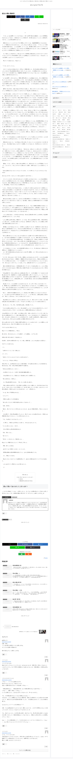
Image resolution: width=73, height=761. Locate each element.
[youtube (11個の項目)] (64, 118)
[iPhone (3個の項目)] (63, 124)
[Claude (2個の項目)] (64, 129)
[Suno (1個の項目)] (62, 141)
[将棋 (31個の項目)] (60, 114)
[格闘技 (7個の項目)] (54, 122)
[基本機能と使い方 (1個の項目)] (61, 133)
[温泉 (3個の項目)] (59, 126)
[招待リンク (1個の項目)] (55, 141)
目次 (23, 471)
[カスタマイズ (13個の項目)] (59, 118)
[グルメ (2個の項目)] (59, 128)
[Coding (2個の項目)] (69, 129)
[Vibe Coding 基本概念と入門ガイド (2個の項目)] (64, 131)
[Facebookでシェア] (17, 16)
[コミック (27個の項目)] (54, 116)
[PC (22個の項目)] (66, 116)
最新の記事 (15, 494)
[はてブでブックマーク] (25, 16)
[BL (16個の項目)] (70, 116)
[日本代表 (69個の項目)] (61, 112)
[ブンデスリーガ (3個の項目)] (64, 126)
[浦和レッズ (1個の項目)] (68, 139)
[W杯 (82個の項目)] (69, 110)
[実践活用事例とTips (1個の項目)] (61, 137)
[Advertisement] (25, 24)
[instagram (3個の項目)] (55, 126)
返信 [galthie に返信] (46, 654)
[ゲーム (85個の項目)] (65, 110)
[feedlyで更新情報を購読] (24, 551)
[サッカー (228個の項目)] (54, 110)
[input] (62, 29)
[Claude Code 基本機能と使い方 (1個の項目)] (58, 147)
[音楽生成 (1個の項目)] (68, 141)
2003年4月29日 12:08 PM (6, 677)
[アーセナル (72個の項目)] (55, 112)
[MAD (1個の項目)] (69, 145)
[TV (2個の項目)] (59, 129)
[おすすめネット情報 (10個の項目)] (57, 120)
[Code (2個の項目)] (54, 133)
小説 (10, 516)
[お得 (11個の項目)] (69, 118)
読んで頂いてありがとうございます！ (25, 474)
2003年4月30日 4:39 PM (6, 730)
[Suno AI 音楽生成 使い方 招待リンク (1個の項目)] (59, 145)
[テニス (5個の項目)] (54, 124)
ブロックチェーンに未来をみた (59, 81)
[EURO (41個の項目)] (55, 114)
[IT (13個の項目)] (53, 118)
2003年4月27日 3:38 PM (6, 639)
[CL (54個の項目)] (65, 112)
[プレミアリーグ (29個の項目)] (67, 114)
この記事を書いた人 (7, 494)
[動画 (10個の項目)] (64, 120)
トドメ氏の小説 (5, 516)
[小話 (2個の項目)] (69, 128)
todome (21, 475)
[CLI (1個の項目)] (61, 149)
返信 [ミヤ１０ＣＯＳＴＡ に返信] (46, 725)
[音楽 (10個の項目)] (69, 120)
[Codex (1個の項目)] (68, 133)
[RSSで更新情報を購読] (26, 551)
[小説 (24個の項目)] (59, 116)
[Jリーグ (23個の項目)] (63, 116)
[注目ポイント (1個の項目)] (68, 147)
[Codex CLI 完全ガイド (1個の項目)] (58, 135)
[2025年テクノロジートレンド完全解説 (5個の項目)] (64, 122)
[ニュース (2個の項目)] (55, 129)
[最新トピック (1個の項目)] (61, 143)
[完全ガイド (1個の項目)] (67, 135)
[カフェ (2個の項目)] (64, 128)
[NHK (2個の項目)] (54, 128)
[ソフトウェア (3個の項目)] (68, 124)
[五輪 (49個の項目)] (69, 112)
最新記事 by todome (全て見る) (26, 477)
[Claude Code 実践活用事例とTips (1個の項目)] (58, 139)
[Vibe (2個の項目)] (54, 131)
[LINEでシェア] (33, 16)
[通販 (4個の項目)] (58, 124)
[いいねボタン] (3, 510)
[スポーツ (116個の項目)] (60, 110)
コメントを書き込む (25, 747)
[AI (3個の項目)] (70, 126)
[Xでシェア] (9, 16)
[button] (40, 16)
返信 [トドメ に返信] (46, 672)
